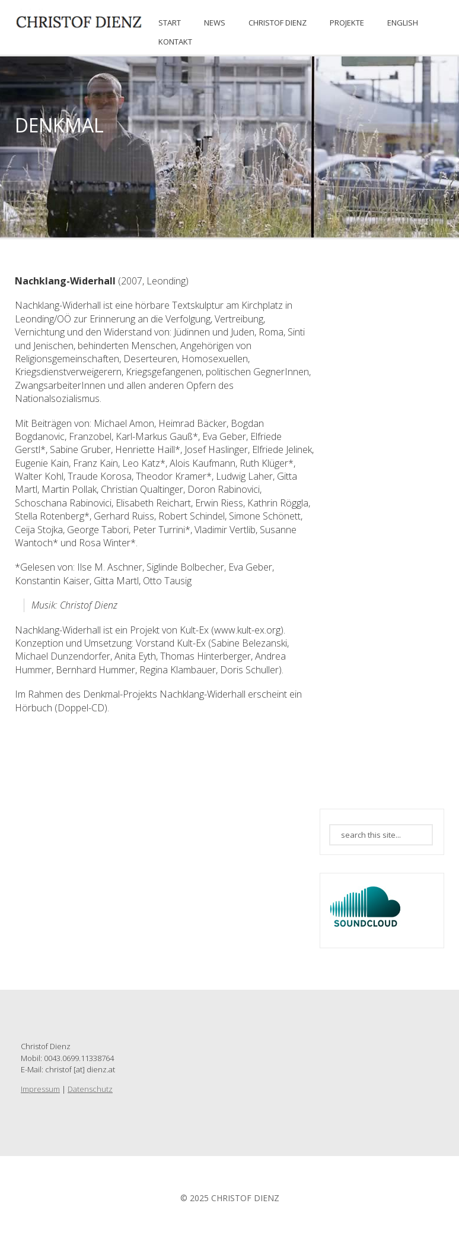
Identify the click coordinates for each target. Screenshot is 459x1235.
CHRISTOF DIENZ (277, 22)
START (169, 22)
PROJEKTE (347, 22)
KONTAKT (175, 41)
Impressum (40, 1089)
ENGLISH (402, 22)
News (214, 22)
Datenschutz (90, 1089)
